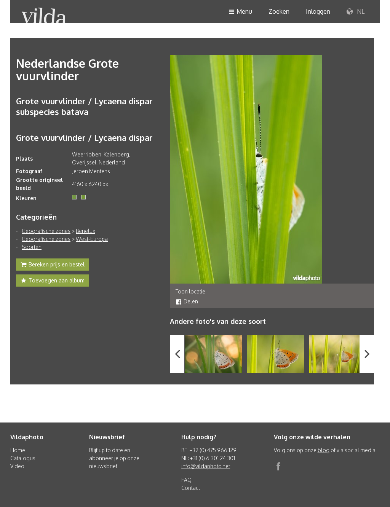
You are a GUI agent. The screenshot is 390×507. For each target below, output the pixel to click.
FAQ (186, 480)
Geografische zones (46, 231)
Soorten (32, 247)
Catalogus (22, 458)
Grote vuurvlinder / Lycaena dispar (84, 137)
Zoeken (279, 11)
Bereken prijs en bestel (53, 265)
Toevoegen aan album (53, 281)
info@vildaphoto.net (205, 466)
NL (355, 12)
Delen (187, 301)
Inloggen (318, 11)
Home (17, 450)
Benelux (85, 231)
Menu (240, 12)
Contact (190, 488)
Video (17, 466)
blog (323, 450)
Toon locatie (190, 291)
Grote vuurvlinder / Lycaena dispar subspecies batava (84, 106)
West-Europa (92, 239)
